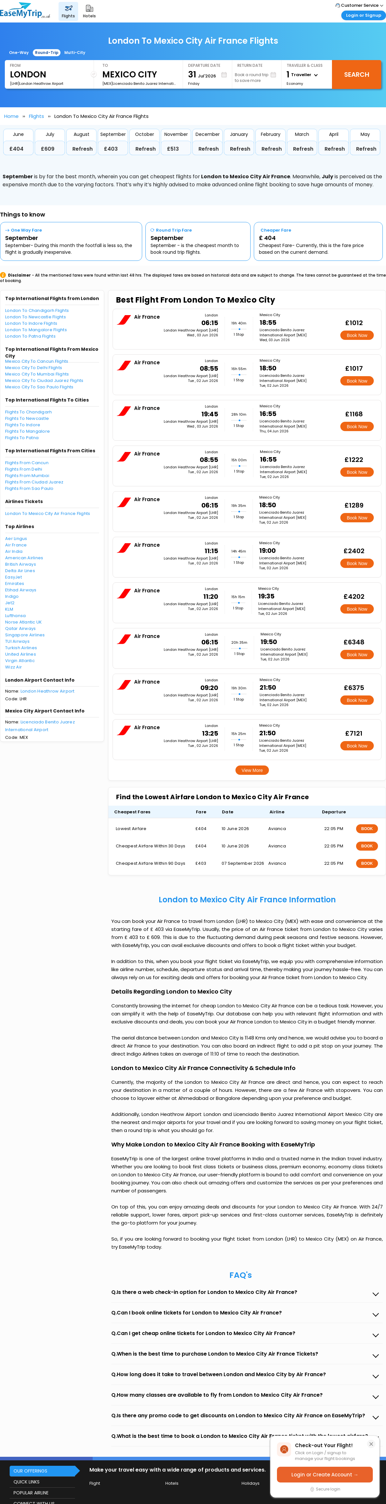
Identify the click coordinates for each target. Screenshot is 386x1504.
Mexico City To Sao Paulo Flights (39, 387)
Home (11, 116)
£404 (16, 149)
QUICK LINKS (27, 1482)
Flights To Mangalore (27, 431)
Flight (94, 1483)
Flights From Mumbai (27, 476)
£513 (173, 149)
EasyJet (13, 577)
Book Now (357, 335)
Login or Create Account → (324, 1474)
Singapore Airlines (25, 635)
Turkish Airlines (21, 648)
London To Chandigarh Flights (37, 310)
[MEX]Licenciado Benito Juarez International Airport (140, 83)
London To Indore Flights (31, 323)
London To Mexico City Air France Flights (47, 513)
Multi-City (74, 52)
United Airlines (20, 654)
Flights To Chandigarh (28, 412)
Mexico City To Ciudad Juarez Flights (44, 380)
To (105, 65)
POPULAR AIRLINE (31, 1493)
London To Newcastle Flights (35, 317)
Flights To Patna (22, 438)
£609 (47, 149)
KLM (9, 609)
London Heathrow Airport (48, 691)
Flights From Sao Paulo (29, 488)
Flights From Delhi (23, 469)
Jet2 (9, 603)
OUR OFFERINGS (30, 1471)
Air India (14, 551)
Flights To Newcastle (27, 418)
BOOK (367, 829)
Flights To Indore (22, 425)
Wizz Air (13, 667)
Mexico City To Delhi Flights (33, 368)
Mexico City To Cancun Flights (37, 361)
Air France (16, 545)
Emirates (14, 583)
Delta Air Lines (20, 571)
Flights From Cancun (27, 463)
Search (356, 74)
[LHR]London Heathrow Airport (36, 83)
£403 (111, 149)
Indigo (12, 596)
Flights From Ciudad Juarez (34, 482)
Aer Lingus (16, 538)
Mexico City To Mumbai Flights (37, 374)
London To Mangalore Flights (36, 330)
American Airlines (24, 558)
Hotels (172, 1483)
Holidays (251, 1483)
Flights (36, 116)
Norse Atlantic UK (23, 622)
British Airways (20, 564)
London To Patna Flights (30, 336)
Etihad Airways (21, 590)
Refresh (82, 149)
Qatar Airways (20, 628)
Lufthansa (15, 616)
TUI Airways (17, 641)
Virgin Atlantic (20, 661)
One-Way (19, 52)
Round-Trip (47, 52)
